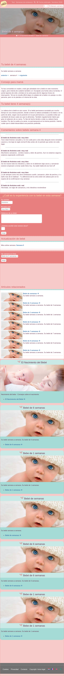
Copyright (33, 669)
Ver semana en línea (8, 254)
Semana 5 (20, 245)
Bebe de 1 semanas (13, 490)
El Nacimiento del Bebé (27, 35)
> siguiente (22, 75)
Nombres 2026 (57, 2)
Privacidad (15, 669)
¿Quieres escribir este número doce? (14, 226)
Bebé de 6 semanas (13, 444)
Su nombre (5, 200)
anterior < (5, 75)
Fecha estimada (45, 2)
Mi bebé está (6, 207)
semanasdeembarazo (3, 4)
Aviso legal (41, 669)
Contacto (24, 669)
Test (13, 2)
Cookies (6, 669)
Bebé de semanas (13, 535)
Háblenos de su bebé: (9, 213)
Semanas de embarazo (24, 2)
